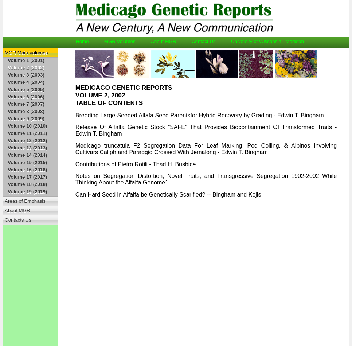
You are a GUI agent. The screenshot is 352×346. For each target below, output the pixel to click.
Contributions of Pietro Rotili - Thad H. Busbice (135, 164)
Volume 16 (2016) (27, 169)
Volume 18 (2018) (27, 184)
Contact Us (207, 41)
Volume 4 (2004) (26, 82)
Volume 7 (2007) (26, 104)
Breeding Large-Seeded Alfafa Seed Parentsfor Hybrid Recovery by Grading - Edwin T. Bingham (199, 115)
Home (85, 41)
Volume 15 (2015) (27, 162)
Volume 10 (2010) (27, 126)
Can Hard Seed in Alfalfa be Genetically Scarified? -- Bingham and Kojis (168, 194)
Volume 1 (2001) (26, 60)
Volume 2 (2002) (26, 67)
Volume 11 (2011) (27, 133)
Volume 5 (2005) (26, 89)
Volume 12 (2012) (27, 140)
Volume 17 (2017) (27, 177)
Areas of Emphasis (25, 201)
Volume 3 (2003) (26, 75)
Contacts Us (18, 220)
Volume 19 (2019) (27, 191)
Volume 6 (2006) (26, 97)
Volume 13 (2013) (27, 148)
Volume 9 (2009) (26, 118)
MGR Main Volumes (26, 52)
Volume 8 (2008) (26, 111)
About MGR (167, 41)
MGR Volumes (123, 41)
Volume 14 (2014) (27, 155)
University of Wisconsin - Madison (267, 41)
